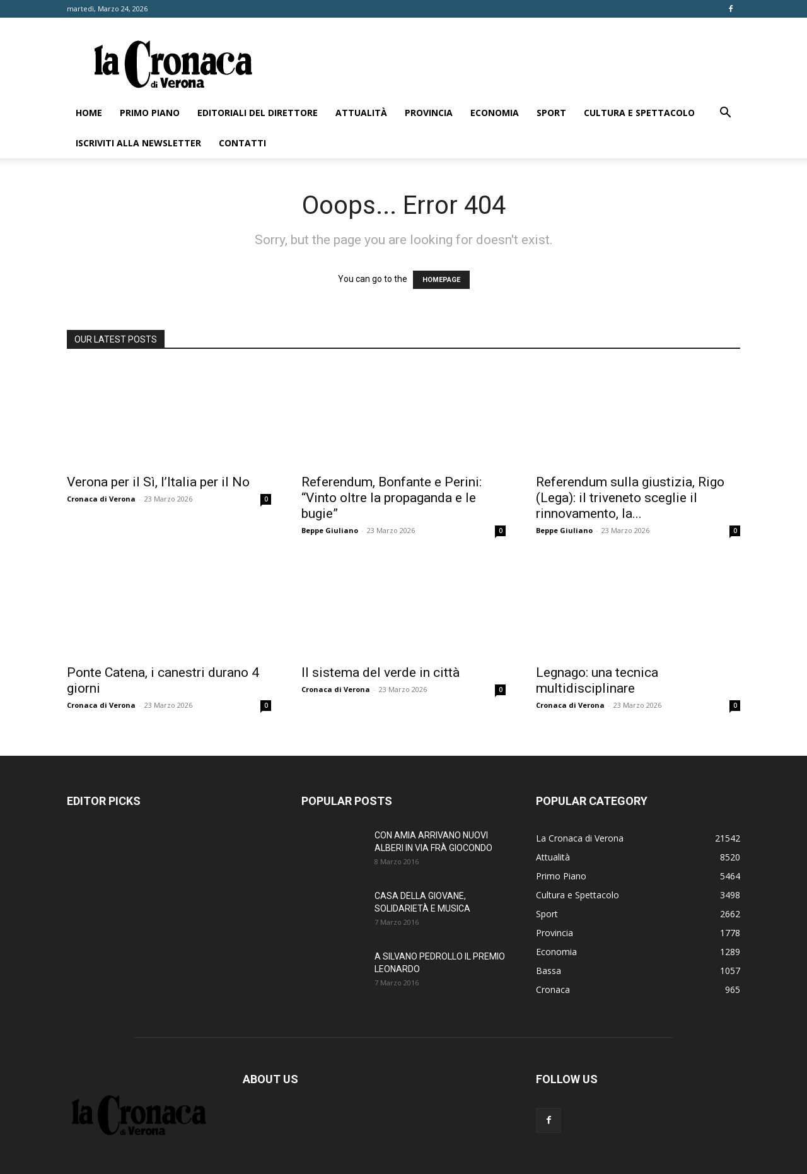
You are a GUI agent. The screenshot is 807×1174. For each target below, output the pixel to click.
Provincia (429, 113)
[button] (725, 114)
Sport (551, 113)
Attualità (361, 113)
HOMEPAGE (441, 280)
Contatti (242, 143)
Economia (494, 113)
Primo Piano (150, 113)
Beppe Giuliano (329, 530)
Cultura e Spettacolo (639, 113)
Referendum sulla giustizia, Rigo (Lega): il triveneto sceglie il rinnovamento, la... (630, 497)
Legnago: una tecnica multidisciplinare (597, 680)
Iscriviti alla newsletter (138, 143)
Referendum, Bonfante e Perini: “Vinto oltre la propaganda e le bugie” (391, 497)
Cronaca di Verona (101, 498)
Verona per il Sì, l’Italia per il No (158, 482)
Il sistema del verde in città (380, 672)
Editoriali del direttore (257, 113)
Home (89, 113)
